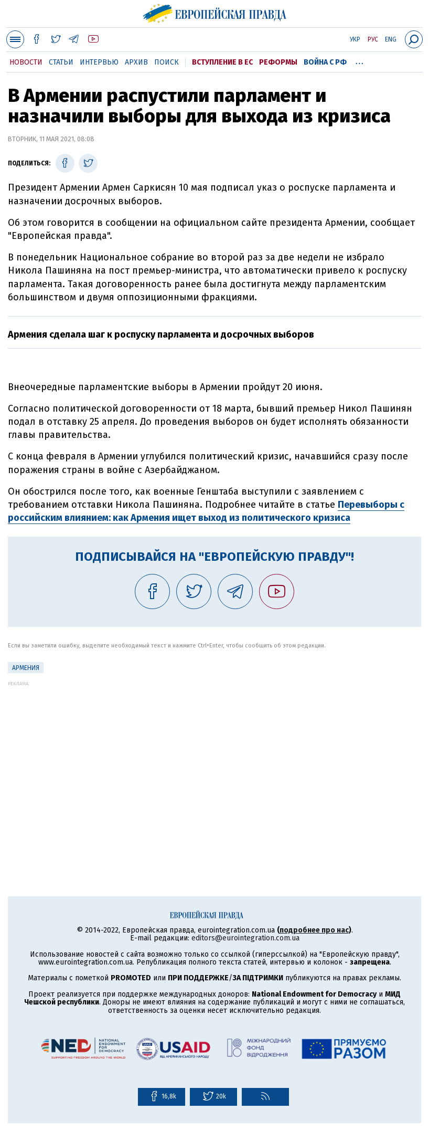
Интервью (99, 62)
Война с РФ (325, 62)
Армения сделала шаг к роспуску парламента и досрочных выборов (161, 334)
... (359, 60)
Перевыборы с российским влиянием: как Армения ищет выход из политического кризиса (206, 511)
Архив (136, 62)
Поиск (166, 62)
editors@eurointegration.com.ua (245, 938)
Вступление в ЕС (222, 62)
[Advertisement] (214, 759)
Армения (25, 668)
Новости (25, 62)
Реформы (278, 62)
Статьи (61, 62)
